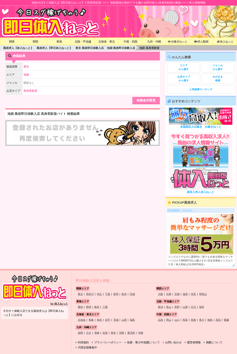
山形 (124, 319)
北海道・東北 (106, 41)
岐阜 (96, 306)
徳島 (209, 319)
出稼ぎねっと (178, 41)
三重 (105, 306)
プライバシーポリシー (108, 342)
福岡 (80, 332)
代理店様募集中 (87, 347)
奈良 (193, 294)
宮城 (115, 319)
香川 (201, 319)
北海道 (81, 319)
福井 (201, 306)
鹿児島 (131, 332)
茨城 (132, 294)
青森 (91, 319)
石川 (193, 306)
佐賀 (105, 332)
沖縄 (140, 332)
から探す (183, 67)
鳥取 (185, 319)
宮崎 (121, 332)
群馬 (115, 294)
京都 (176, 294)
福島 (132, 319)
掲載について (214, 342)
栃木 (124, 294)
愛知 (80, 306)
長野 (176, 306)
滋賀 (185, 294)
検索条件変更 (146, 100)
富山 (168, 306)
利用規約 (83, 342)
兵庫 (168, 294)
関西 (35, 41)
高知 (218, 319)
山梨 (185, 306)
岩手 (107, 319)
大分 (88, 332)
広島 (160, 319)
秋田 (99, 319)
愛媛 (226, 319)
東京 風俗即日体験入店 (89, 48)
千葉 (107, 294)
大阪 (160, 294)
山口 (176, 319)
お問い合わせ (173, 342)
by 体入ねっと (59, 303)
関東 (12, 41)
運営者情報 (194, 342)
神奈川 (90, 294)
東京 (80, 294)
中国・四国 (130, 41)
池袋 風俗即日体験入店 (121, 48)
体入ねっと (225, 41)
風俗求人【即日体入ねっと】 (54, 48)
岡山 (168, 319)
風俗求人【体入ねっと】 (18, 48)
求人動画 (201, 41)
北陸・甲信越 (83, 41)
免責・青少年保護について (143, 342)
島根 (193, 319)
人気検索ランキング (200, 89)
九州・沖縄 (154, 41)
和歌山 (203, 294)
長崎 (96, 332)
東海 (59, 41)
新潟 (160, 306)
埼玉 (99, 294)
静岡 (88, 306)
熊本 (113, 332)
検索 (217, 78)
